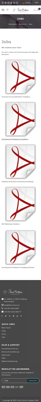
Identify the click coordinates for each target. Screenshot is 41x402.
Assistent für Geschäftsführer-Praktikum (16, 97)
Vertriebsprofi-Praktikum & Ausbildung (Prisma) (18, 267)
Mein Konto (6, 328)
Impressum (6, 355)
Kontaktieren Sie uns (10, 349)
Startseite (13, 24)
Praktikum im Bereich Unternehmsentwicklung (17, 181)
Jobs (3, 337)
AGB (3, 358)
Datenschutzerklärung (10, 352)
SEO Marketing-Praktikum (10, 224)
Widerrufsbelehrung (9, 361)
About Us (22, 24)
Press (4, 334)
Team (4, 331)
